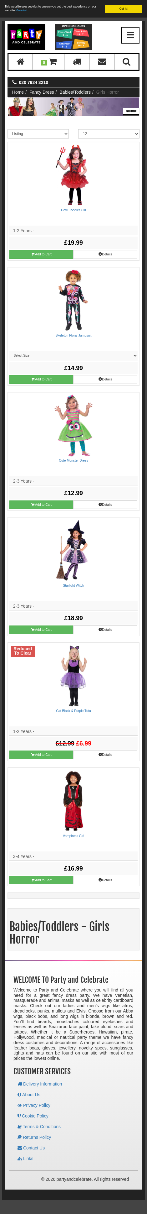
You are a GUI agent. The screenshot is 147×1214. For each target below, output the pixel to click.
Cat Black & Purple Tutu (73, 711)
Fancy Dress (41, 92)
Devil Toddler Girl (73, 210)
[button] (49, 62)
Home (18, 92)
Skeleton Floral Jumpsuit (74, 335)
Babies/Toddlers (75, 92)
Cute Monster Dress (73, 460)
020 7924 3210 (33, 82)
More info (22, 10)
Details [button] (105, 254)
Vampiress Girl (73, 836)
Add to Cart (41, 254)
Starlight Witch (73, 585)
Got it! (123, 9)
